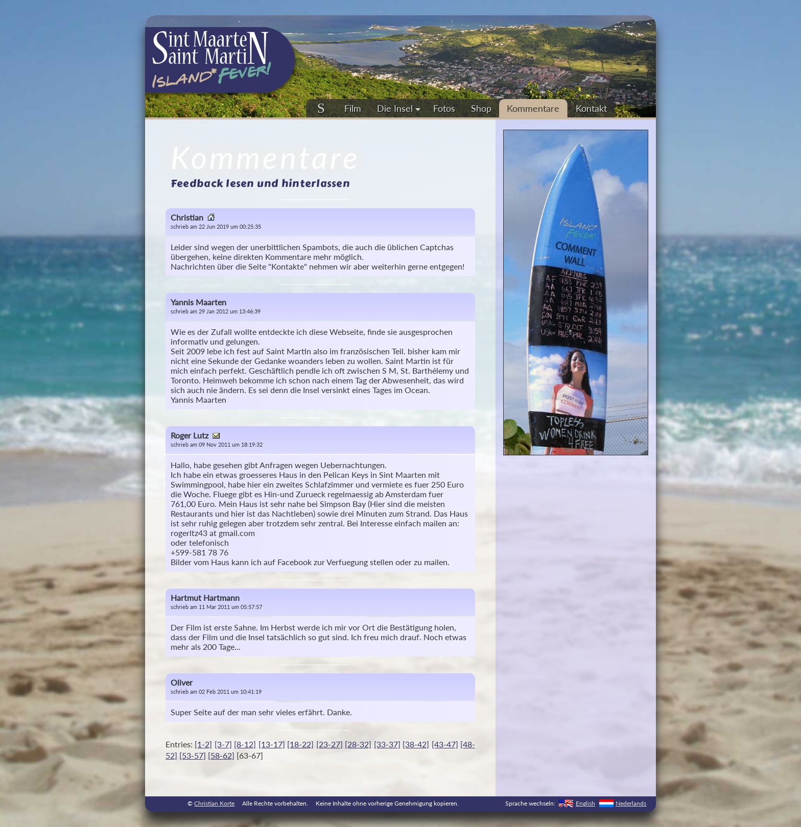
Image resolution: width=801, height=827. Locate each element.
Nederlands (631, 803)
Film (352, 108)
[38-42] (416, 744)
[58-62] (221, 755)
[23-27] (329, 744)
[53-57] (192, 755)
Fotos (444, 108)
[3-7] (223, 744)
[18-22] (300, 744)
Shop (481, 108)
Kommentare (533, 108)
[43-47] (445, 744)
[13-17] (271, 744)
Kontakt (591, 108)
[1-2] (203, 744)
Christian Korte (214, 803)
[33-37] (387, 744)
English (585, 803)
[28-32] (358, 744)
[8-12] (245, 744)
